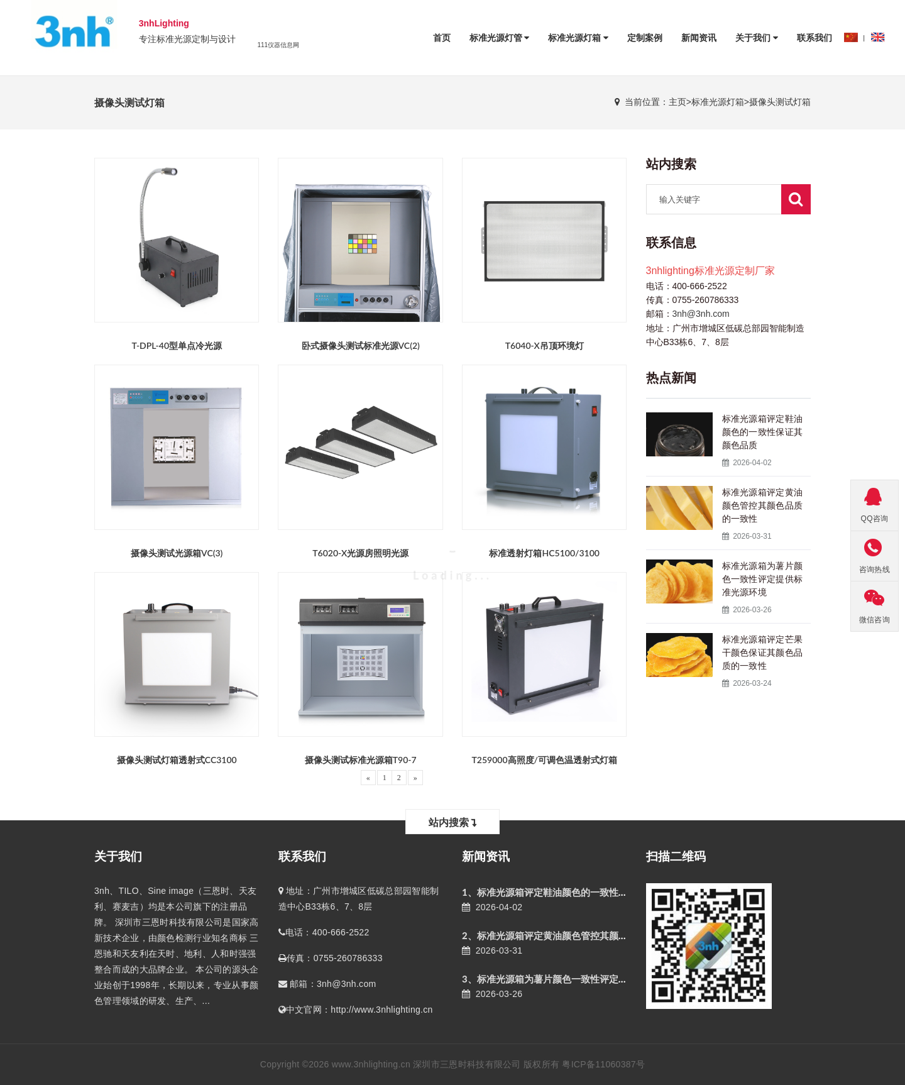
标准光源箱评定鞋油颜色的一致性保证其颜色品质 (762, 432)
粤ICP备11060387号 (603, 1064)
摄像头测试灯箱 (780, 102)
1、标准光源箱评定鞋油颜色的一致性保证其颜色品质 (573, 892)
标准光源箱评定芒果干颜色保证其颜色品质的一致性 (762, 652)
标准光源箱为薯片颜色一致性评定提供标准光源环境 (762, 579)
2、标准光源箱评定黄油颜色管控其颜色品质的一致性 (573, 935)
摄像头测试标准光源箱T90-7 (361, 759)
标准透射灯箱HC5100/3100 (544, 553)
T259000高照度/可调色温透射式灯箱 (544, 759)
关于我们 (756, 38)
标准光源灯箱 (578, 38)
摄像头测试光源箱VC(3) (176, 553)
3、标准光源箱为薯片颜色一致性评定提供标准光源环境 (578, 978)
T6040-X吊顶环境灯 (544, 345)
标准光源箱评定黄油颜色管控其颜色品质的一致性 (762, 505)
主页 (677, 102)
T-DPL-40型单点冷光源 (176, 345)
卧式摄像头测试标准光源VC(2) (361, 345)
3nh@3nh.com (701, 314)
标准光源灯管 (499, 38)
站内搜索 (453, 822)
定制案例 (644, 38)
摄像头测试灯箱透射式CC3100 (177, 759)
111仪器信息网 (278, 44)
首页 (442, 38)
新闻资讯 (698, 38)
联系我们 (814, 38)
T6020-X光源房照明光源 (360, 553)
